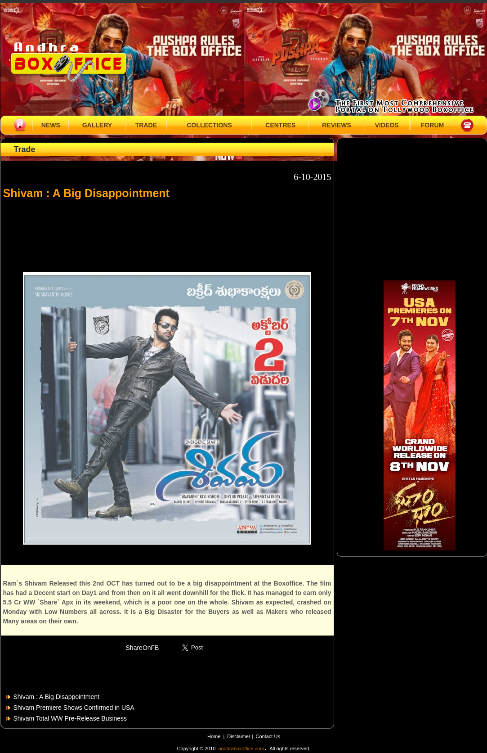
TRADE (146, 125)
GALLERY (97, 125)
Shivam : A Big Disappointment (56, 696)
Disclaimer (239, 736)
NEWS (50, 125)
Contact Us (268, 736)
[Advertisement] (167, 231)
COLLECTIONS (209, 125)
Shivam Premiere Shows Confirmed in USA (73, 707)
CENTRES (280, 125)
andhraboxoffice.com (241, 748)
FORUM (432, 125)
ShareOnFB (142, 647)
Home (213, 736)
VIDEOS (387, 125)
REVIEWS (336, 125)
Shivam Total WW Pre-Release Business (70, 718)
